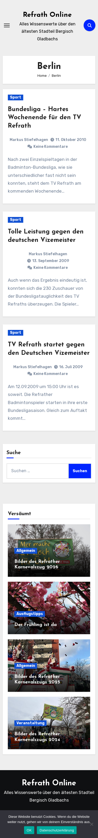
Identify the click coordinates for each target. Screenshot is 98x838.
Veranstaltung (30, 723)
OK (29, 830)
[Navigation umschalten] (7, 25)
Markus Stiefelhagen (29, 140)
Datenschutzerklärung (56, 830)
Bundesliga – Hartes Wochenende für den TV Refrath (44, 117)
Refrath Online (47, 15)
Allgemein (25, 550)
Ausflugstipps (29, 614)
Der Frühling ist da (35, 624)
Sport (15, 97)
